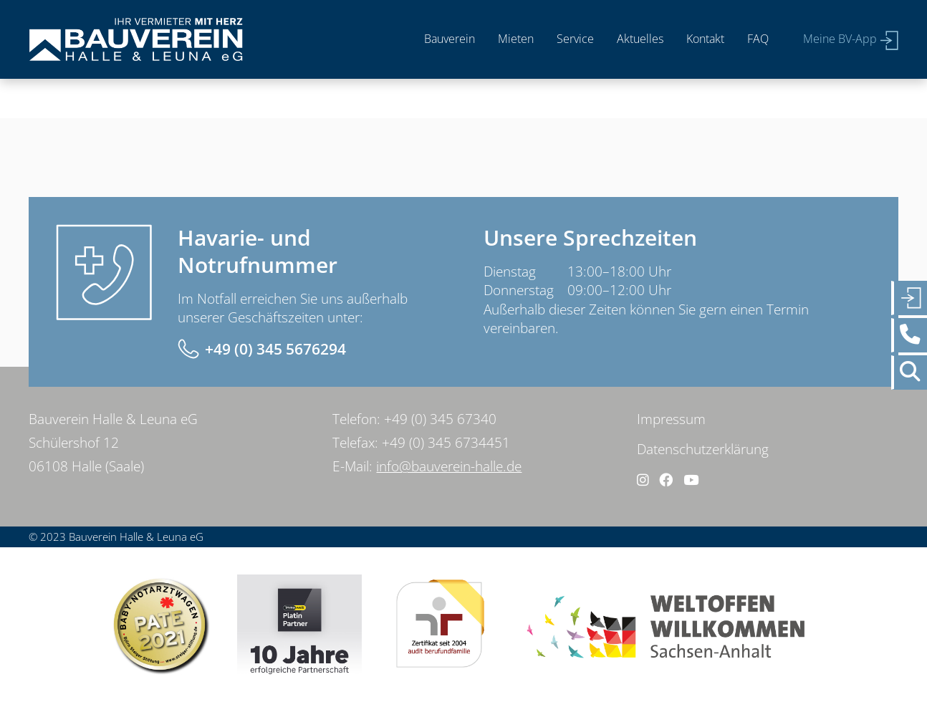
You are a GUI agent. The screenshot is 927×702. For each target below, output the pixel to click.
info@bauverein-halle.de (449, 466)
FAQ (758, 39)
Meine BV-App (840, 39)
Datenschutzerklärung (703, 449)
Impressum (671, 419)
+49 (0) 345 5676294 (275, 349)
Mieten (516, 39)
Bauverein (449, 39)
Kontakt (705, 39)
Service (575, 39)
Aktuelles (640, 39)
